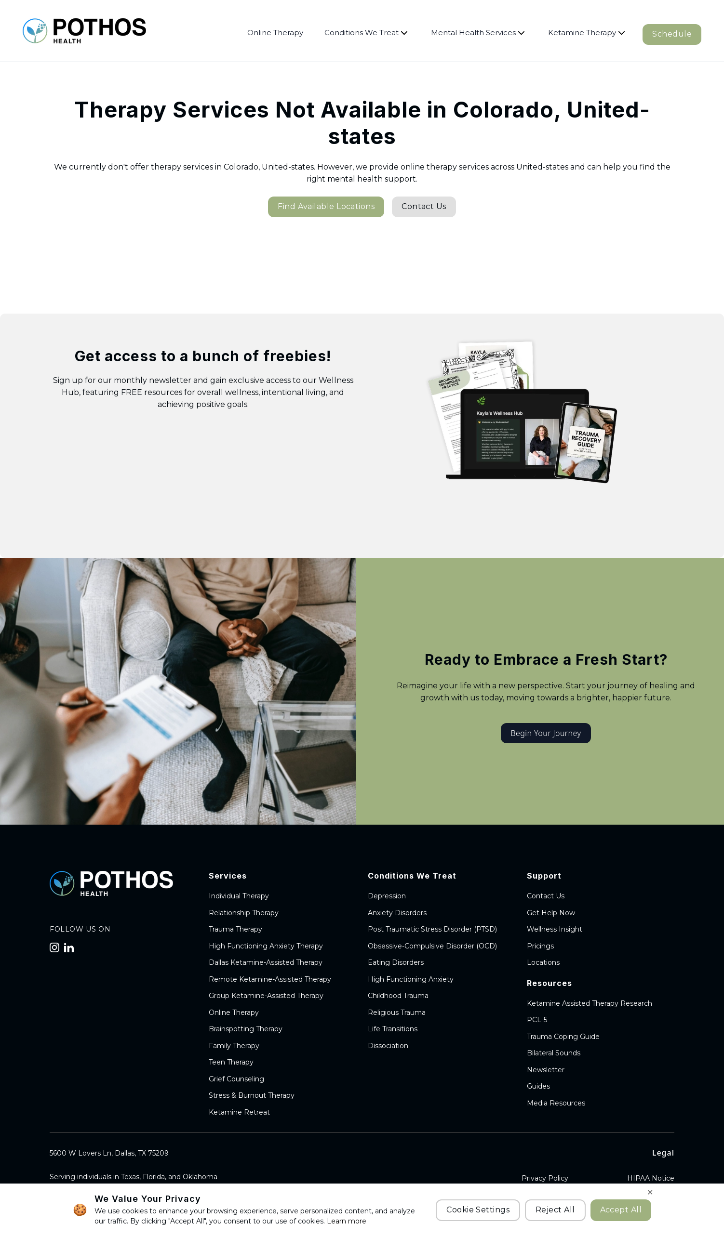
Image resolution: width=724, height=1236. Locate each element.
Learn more (345, 1221)
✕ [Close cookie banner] (650, 1192)
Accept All (621, 1209)
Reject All (555, 1209)
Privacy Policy (545, 1178)
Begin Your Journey (545, 733)
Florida (154, 1176)
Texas (130, 1176)
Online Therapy (275, 32)
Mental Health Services (478, 32)
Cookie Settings (477, 1209)
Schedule (672, 34)
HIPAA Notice (650, 1178)
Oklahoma (200, 1176)
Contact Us (424, 206)
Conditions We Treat (366, 32)
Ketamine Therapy (586, 32)
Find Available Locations (326, 206)
